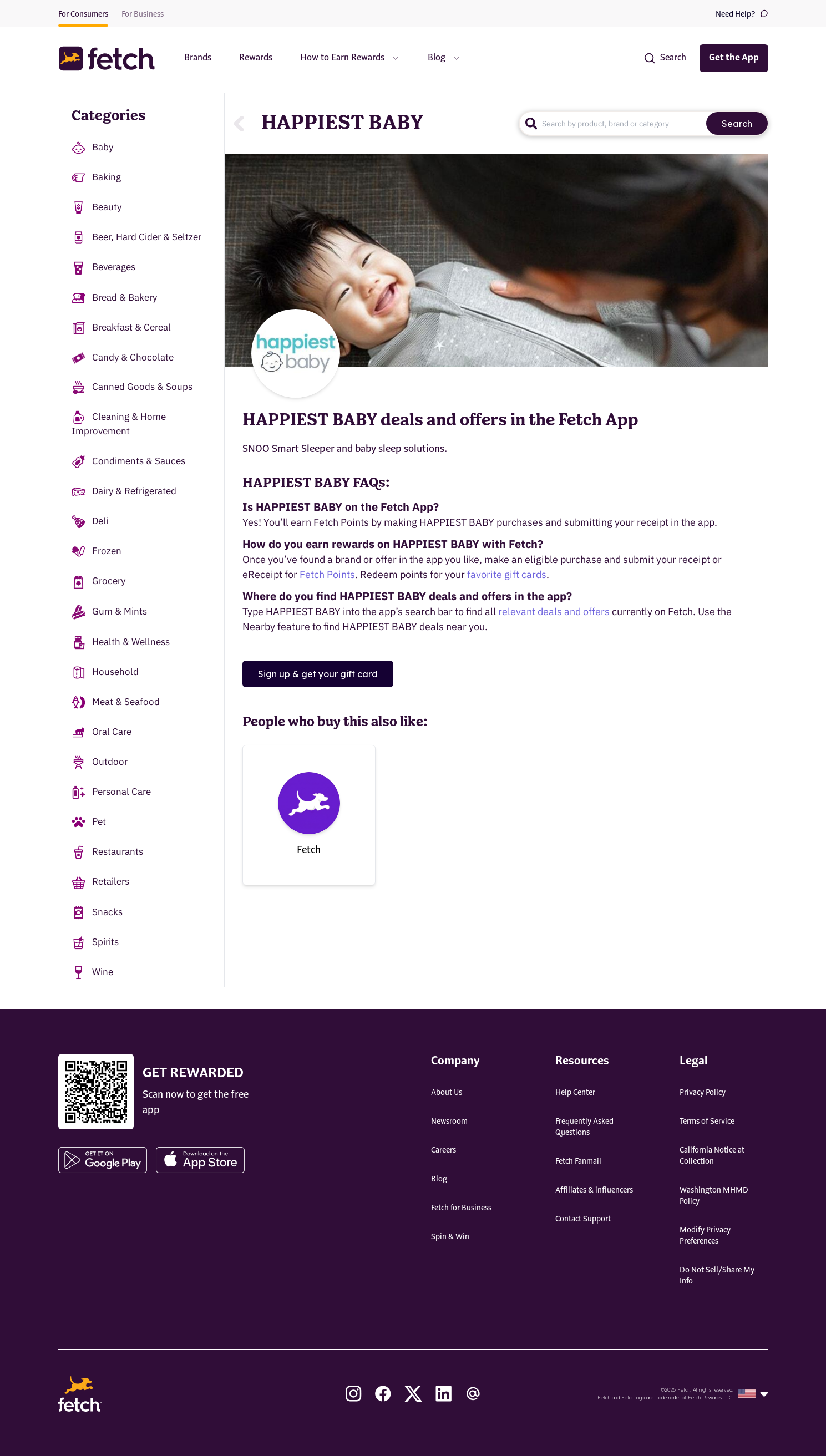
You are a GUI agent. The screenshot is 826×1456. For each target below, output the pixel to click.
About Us (446, 1093)
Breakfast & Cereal (121, 328)
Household (105, 672)
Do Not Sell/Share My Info (717, 1275)
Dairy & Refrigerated (124, 492)
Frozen (96, 552)
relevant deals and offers (554, 611)
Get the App (734, 58)
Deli (90, 522)
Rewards (255, 58)
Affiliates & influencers (594, 1190)
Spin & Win (450, 1237)
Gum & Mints (109, 612)
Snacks (97, 913)
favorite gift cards (506, 574)
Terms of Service (707, 1121)
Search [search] (737, 123)
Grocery (98, 582)
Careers (443, 1150)
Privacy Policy (703, 1093)
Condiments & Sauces (128, 462)
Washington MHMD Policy (714, 1195)
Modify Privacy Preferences (705, 1235)
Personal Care (111, 792)
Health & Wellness (121, 643)
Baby (92, 148)
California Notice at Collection (712, 1155)
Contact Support (583, 1219)
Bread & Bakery (114, 298)
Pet (89, 822)
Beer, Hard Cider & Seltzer (136, 238)
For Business (142, 14)
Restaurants (107, 852)
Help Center (575, 1093)
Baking (96, 178)
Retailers (100, 882)
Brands (197, 58)
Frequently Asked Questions (584, 1127)
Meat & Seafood (116, 702)
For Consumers (83, 14)
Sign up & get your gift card (318, 673)
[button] (112, 58)
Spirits (95, 943)
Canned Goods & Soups (132, 387)
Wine (92, 973)
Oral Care (101, 732)
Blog (439, 1179)
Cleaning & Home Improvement (119, 423)
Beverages (103, 268)
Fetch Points (327, 574)
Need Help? (742, 13)
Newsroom (449, 1121)
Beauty (96, 208)
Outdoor (100, 762)
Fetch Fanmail (578, 1161)
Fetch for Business (461, 1208)
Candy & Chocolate (123, 357)
